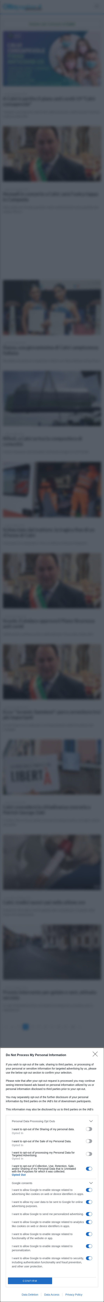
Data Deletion (30, 1294)
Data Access (51, 1294)
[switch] (89, 1129)
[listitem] (52, 1121)
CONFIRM (30, 1280)
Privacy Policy (73, 1294)
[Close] (96, 1055)
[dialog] (52, 1175)
